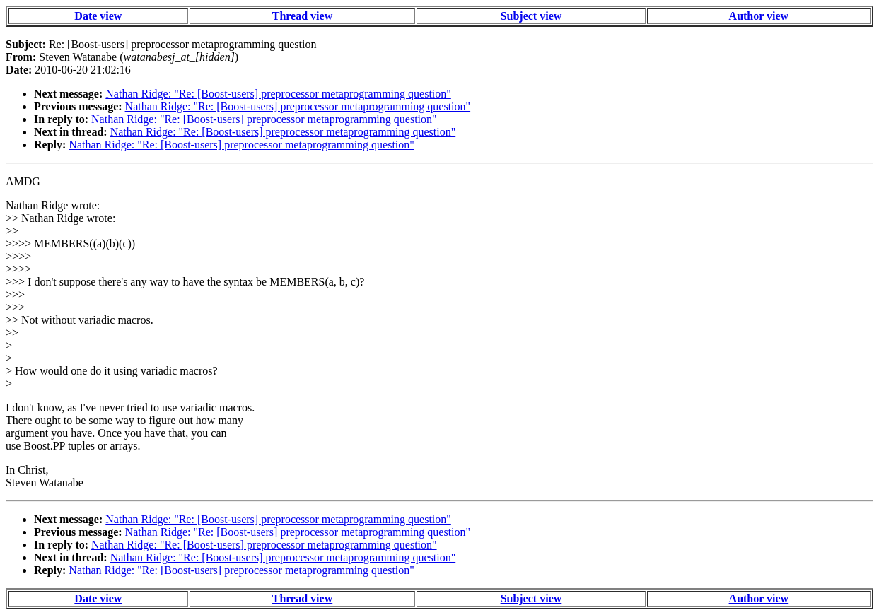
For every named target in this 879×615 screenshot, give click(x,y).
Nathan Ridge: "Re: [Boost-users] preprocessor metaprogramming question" (278, 94)
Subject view (531, 16)
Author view (759, 16)
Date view (98, 16)
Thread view (302, 16)
